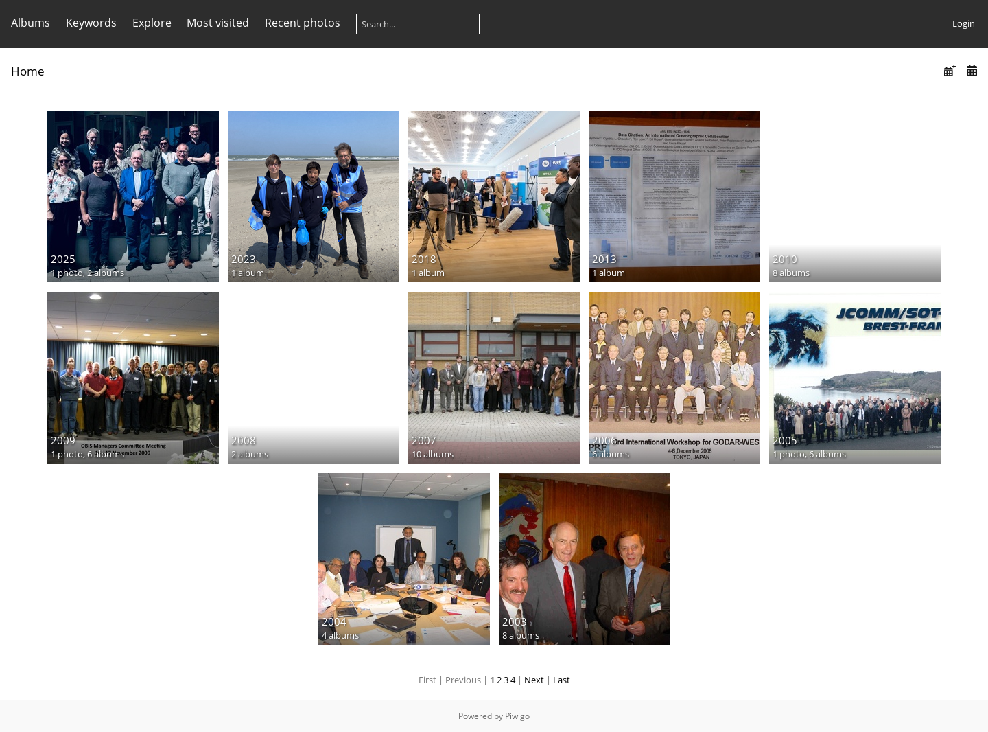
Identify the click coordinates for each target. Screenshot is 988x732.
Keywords (91, 22)
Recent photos (302, 22)
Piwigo (517, 716)
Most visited (218, 22)
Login (963, 23)
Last (561, 680)
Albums (30, 22)
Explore (152, 22)
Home (28, 71)
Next (534, 680)
